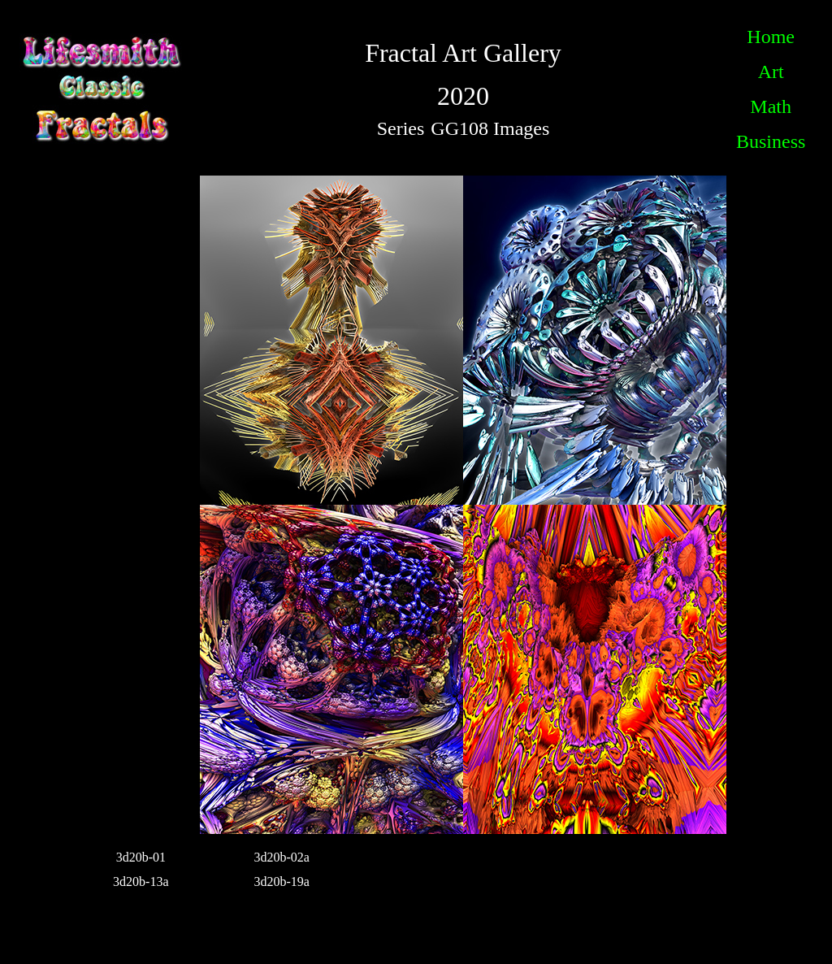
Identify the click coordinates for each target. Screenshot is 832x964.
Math (770, 106)
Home (771, 36)
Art (771, 71)
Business (770, 141)
